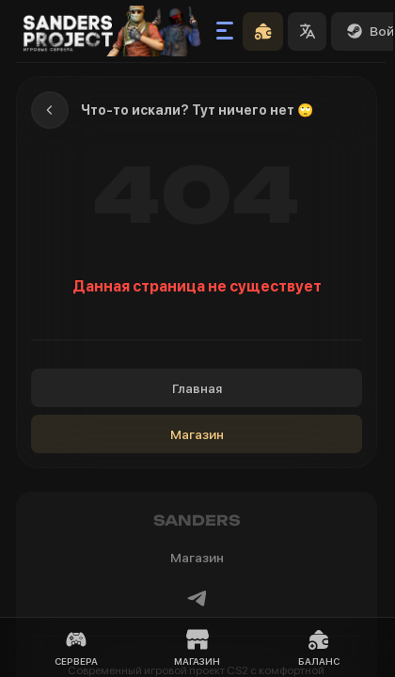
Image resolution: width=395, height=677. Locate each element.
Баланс (319, 647)
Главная (197, 388)
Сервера (76, 647)
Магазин (197, 434)
